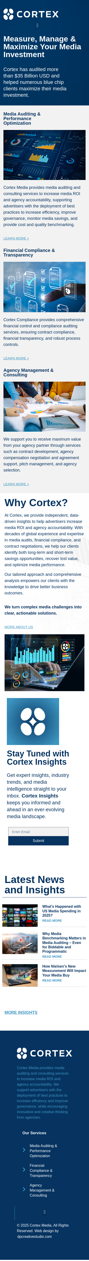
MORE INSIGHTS (21, 1012)
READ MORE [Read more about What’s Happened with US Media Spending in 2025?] (52, 920)
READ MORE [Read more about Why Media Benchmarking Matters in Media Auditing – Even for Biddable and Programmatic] (52, 956)
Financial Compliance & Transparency (29, 252)
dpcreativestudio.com (34, 1237)
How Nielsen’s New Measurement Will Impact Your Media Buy (64, 970)
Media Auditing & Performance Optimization (22, 118)
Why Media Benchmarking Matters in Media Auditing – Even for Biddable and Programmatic (64, 942)
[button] (37, 25)
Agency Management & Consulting (28, 372)
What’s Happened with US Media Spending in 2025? (61, 911)
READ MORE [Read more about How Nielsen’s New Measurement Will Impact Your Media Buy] (52, 980)
